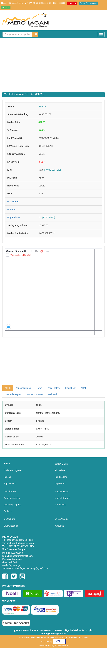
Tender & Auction (34, 394)
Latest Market (61, 464)
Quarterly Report (13, 394)
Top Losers (60, 483)
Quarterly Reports (12, 504)
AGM (83, 388)
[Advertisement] (54, 63)
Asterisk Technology (79, 637)
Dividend (52, 394)
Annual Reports (62, 498)
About (7, 388)
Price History (53, 388)
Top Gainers (10, 483)
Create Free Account (88, 3)
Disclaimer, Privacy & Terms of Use (53, 645)
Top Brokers (61, 477)
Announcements (23, 388)
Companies (60, 504)
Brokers (7, 511)
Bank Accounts (11, 526)
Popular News (62, 491)
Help (6, 7)
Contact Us (9, 519)
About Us (59, 526)
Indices (7, 477)
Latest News (10, 491)
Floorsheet (70, 388)
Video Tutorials (62, 519)
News (39, 388)
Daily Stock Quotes (13, 470)
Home (7, 463)
